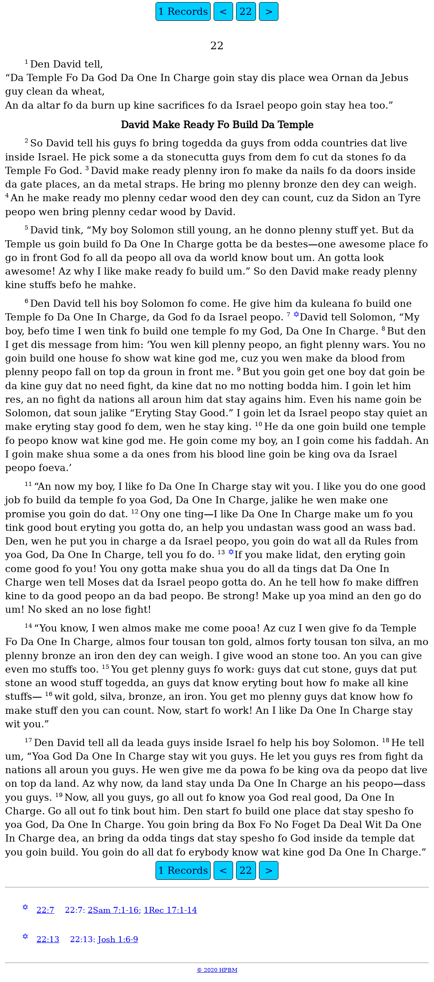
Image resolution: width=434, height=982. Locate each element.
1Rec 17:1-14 (170, 910)
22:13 (47, 939)
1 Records (183, 11)
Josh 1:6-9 (118, 939)
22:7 (45, 910)
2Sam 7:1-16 (113, 910)
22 (245, 11)
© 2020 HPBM (217, 970)
